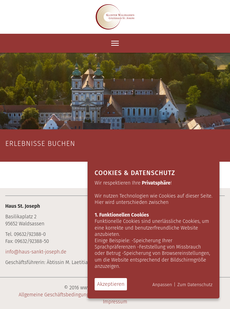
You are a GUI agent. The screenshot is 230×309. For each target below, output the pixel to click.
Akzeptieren (110, 284)
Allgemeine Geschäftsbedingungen (56, 295)
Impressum (115, 302)
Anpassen (162, 284)
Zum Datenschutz (194, 284)
